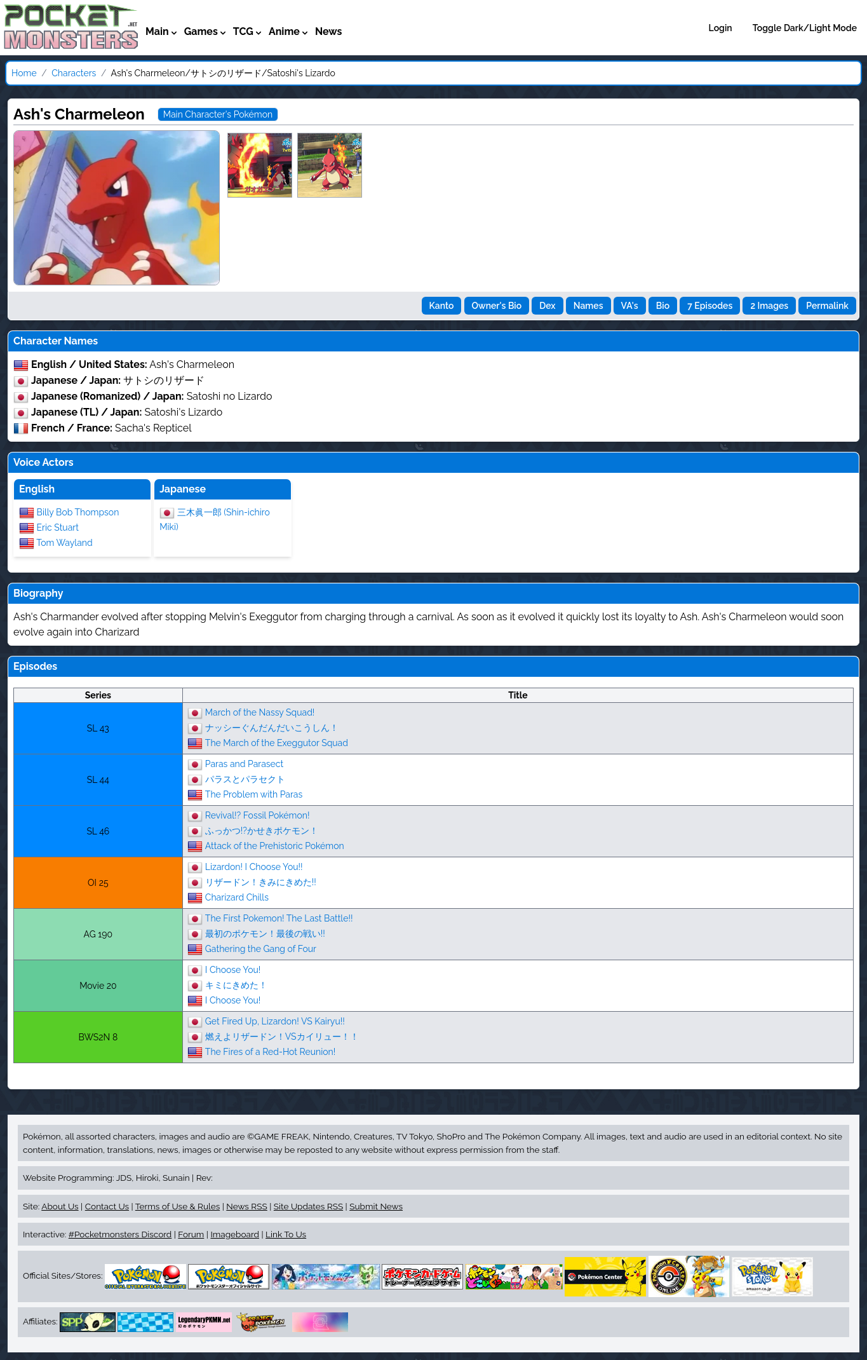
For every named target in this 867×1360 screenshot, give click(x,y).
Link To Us (285, 1234)
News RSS (246, 1206)
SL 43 (98, 728)
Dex (547, 306)
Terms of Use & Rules (177, 1206)
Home (24, 73)
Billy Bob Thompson (78, 512)
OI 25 (98, 883)
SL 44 (98, 780)
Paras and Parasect (244, 764)
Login (720, 28)
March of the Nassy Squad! (260, 712)
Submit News (376, 1206)
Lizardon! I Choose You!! (254, 867)
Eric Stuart (58, 527)
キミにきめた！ (236, 985)
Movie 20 (97, 986)
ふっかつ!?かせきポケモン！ (261, 831)
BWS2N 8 (98, 1037)
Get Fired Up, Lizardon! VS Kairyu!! (275, 1021)
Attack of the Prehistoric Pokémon (274, 846)
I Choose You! (233, 970)
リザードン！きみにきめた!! (260, 882)
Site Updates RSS (308, 1206)
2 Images (769, 306)
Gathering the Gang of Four (260, 949)
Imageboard (234, 1234)
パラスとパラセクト (245, 779)
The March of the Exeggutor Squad (276, 743)
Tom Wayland (64, 543)
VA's (629, 306)
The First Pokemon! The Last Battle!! (279, 918)
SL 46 (97, 831)
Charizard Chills (237, 897)
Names (588, 306)
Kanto (441, 306)
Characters (73, 73)
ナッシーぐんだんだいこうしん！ (272, 728)
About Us (59, 1206)
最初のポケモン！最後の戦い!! (265, 933)
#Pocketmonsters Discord (120, 1234)
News (328, 31)
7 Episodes (709, 306)
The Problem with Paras (253, 794)
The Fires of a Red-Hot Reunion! (270, 1052)
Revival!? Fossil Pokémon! (257, 815)
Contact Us (107, 1206)
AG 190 (98, 934)
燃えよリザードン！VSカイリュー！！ (282, 1036)
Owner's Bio (497, 306)
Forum (191, 1234)
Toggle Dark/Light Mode (805, 28)
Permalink (827, 306)
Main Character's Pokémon (217, 114)
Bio (662, 306)
